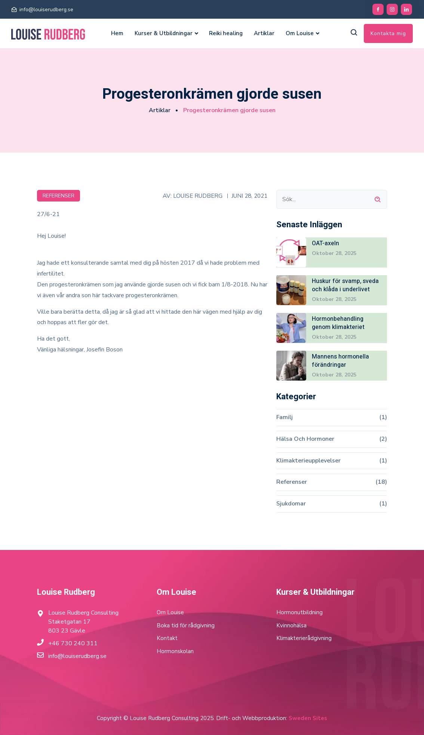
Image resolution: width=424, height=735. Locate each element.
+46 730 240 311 (73, 643)
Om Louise (300, 33)
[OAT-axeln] (291, 252)
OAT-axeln (325, 243)
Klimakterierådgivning (304, 638)
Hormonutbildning (299, 612)
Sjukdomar (291, 504)
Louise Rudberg (197, 195)
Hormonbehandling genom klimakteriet (338, 322)
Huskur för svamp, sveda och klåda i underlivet (345, 285)
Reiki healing (226, 33)
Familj (284, 417)
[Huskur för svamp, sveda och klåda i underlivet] (291, 290)
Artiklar (264, 33)
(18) (381, 482)
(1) (383, 417)
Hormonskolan (175, 651)
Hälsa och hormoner (305, 439)
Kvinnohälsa (291, 625)
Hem (117, 33)
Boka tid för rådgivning (186, 625)
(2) (383, 439)
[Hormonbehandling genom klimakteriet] (291, 327)
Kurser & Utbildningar (164, 33)
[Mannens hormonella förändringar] (291, 365)
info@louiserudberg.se (46, 9)
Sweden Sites (308, 718)
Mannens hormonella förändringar (340, 360)
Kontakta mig (388, 33)
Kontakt (167, 638)
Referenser (58, 195)
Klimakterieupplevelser (308, 460)
